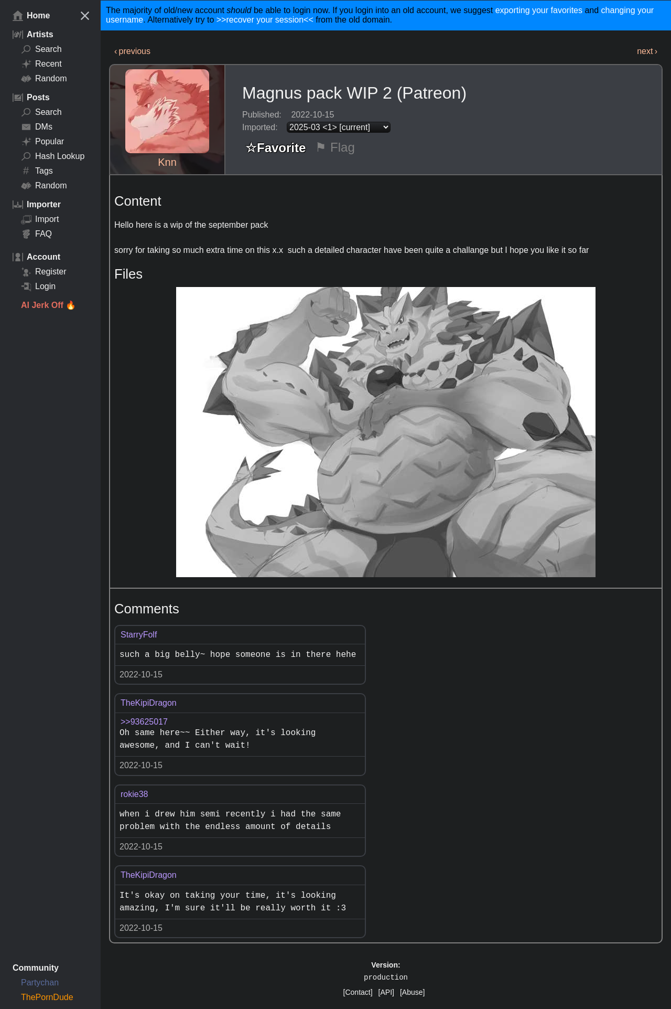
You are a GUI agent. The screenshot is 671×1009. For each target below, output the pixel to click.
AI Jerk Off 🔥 (48, 305)
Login (38, 286)
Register (44, 272)
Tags (37, 171)
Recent (41, 64)
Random (44, 78)
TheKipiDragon (149, 702)
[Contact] (358, 992)
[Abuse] (412, 992)
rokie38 (134, 794)
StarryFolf (139, 634)
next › (647, 51)
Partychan (40, 982)
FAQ (36, 234)
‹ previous (132, 51)
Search (41, 49)
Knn (167, 162)
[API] (386, 992)
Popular (42, 141)
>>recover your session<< (265, 19)
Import (40, 219)
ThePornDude (47, 997)
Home (31, 15)
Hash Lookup (52, 156)
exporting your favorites (538, 10)
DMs (36, 127)
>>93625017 (144, 721)
